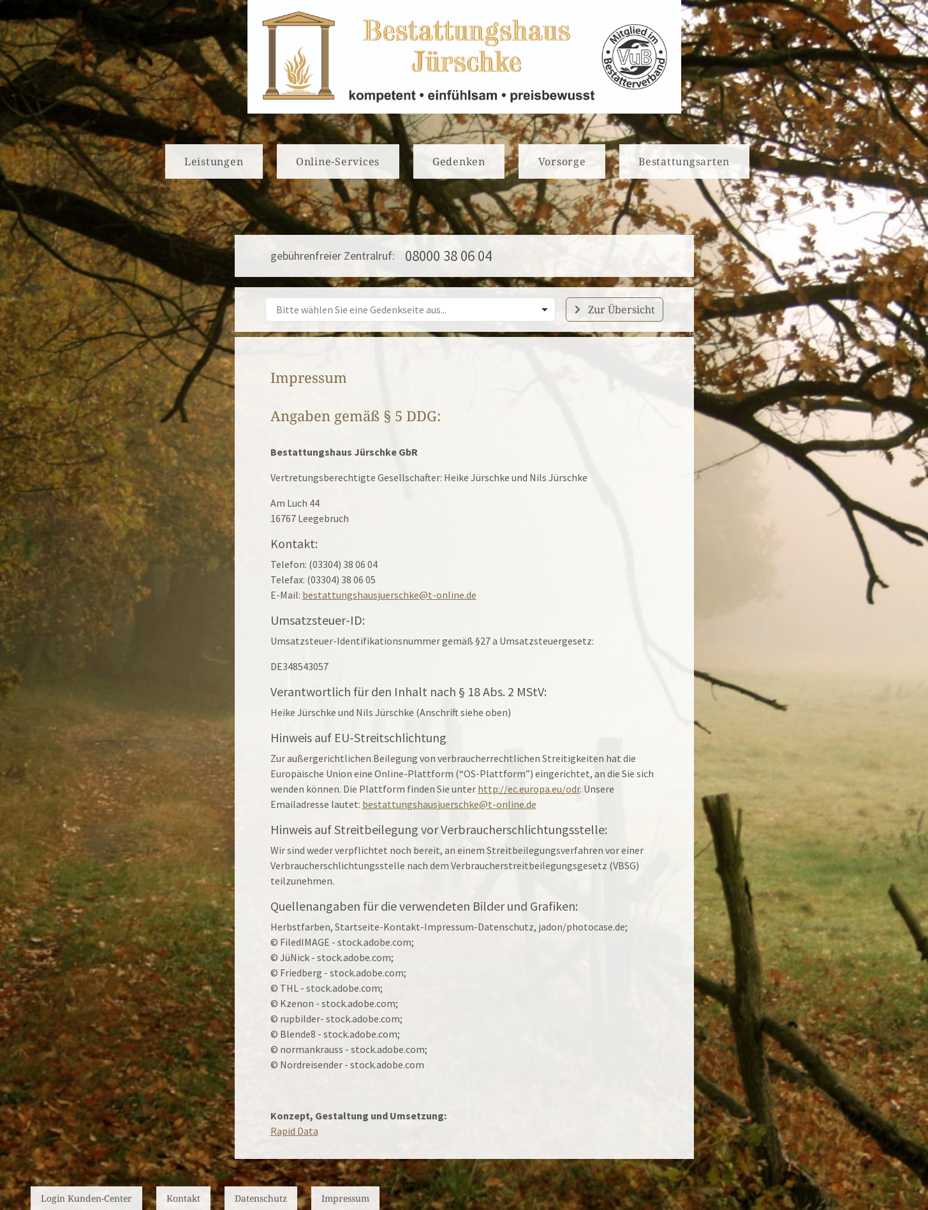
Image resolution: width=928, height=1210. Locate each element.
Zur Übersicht (614, 309)
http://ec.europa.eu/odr (529, 788)
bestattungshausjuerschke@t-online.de (389, 594)
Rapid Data (294, 1130)
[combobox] (410, 309)
